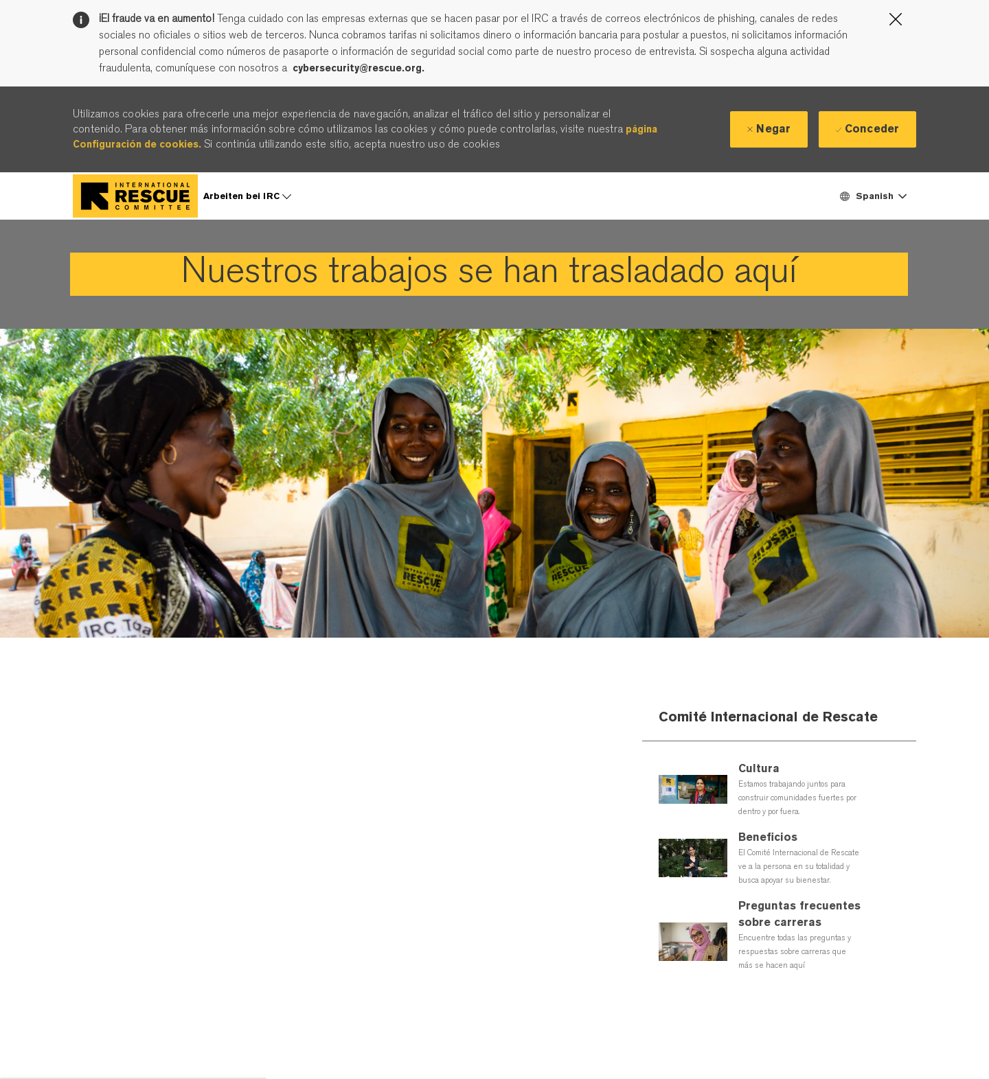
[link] (489, 274)
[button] (872, 196)
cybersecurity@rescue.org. (358, 67)
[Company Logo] (135, 196)
